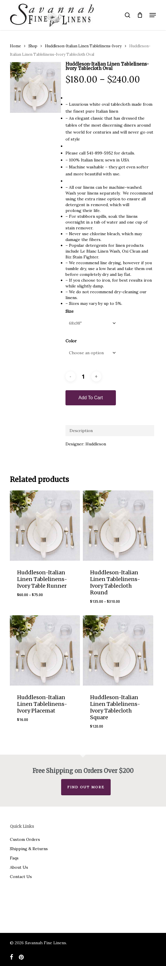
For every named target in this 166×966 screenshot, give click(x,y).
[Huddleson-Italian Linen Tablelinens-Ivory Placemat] (45, 650)
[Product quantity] (83, 376)
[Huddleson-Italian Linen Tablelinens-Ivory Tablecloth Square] (118, 650)
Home (15, 46)
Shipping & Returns (29, 848)
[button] (152, 15)
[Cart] (139, 15)
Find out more (86, 787)
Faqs (14, 858)
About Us (19, 867)
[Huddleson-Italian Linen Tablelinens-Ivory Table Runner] (45, 525)
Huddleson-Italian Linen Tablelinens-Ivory (83, 46)
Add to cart (91, 397)
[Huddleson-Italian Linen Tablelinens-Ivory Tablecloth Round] (118, 525)
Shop (32, 46)
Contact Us (21, 876)
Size (69, 311)
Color (71, 340)
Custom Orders (25, 839)
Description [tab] (81, 430)
